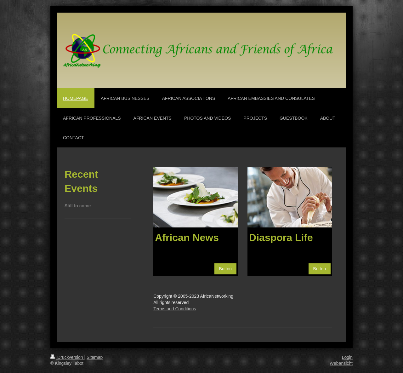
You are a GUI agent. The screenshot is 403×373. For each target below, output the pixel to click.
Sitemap (95, 357)
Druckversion (67, 357)
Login (347, 357)
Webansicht (341, 363)
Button (225, 268)
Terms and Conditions (174, 308)
